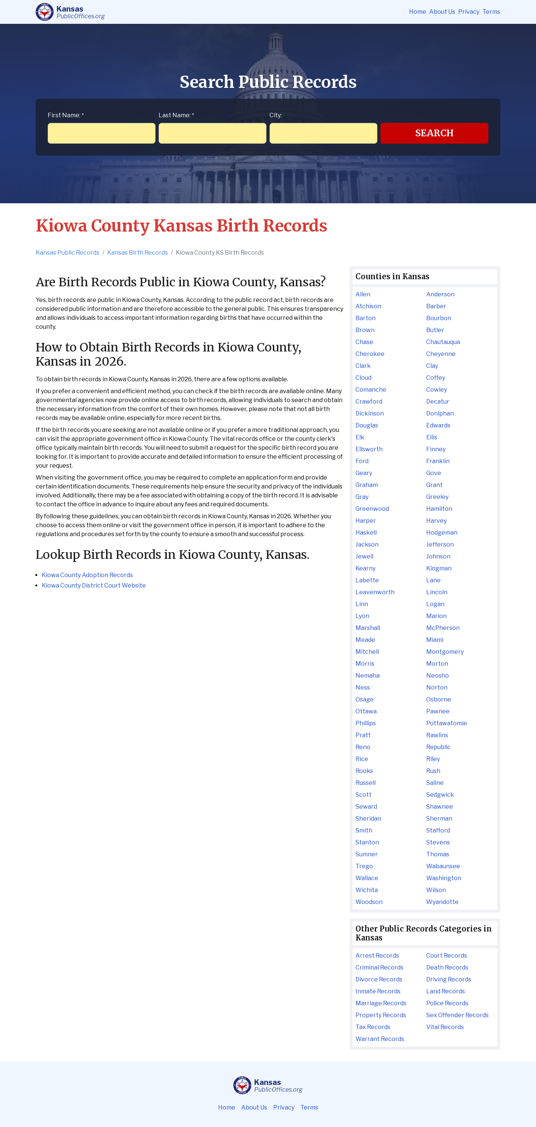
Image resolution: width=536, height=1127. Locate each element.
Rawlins (437, 735)
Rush (433, 770)
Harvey (436, 520)
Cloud (363, 377)
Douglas (366, 425)
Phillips (365, 723)
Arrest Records (377, 955)
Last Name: (176, 115)
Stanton (367, 842)
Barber (436, 306)
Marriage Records (380, 1003)
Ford (361, 461)
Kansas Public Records (67, 252)
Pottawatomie (446, 723)
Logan (435, 604)
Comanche (370, 389)
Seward (366, 806)
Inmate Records (378, 991)
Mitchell (367, 651)
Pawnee (438, 711)
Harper (365, 520)
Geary (363, 473)
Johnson (438, 556)
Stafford (438, 830)
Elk (359, 437)
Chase (364, 342)
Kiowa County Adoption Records (87, 575)
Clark (363, 365)
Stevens (438, 842)
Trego (364, 866)
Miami (434, 639)
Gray (361, 496)
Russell (365, 782)
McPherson (443, 627)
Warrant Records (379, 1038)
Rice (361, 759)
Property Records (380, 1015)
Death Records (447, 967)
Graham (366, 484)
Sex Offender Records (457, 1015)
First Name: (66, 115)
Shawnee (439, 806)
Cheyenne (441, 353)
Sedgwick (440, 794)
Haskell (366, 532)
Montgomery (445, 651)
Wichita (366, 890)
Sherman (439, 818)
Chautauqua (443, 342)
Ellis (431, 437)
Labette (367, 580)
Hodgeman (441, 532)
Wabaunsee (443, 866)
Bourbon (438, 318)
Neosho (437, 675)
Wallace (366, 878)
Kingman (439, 568)
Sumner (366, 854)
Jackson (367, 544)
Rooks (364, 770)
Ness (362, 687)
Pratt (363, 735)
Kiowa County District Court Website (94, 585)
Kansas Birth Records (137, 252)
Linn (361, 604)
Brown (364, 330)
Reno (362, 747)
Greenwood (372, 508)
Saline (435, 782)
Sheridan (368, 818)
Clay (432, 365)
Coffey (435, 377)
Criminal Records (379, 967)
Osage (364, 699)
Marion (436, 616)
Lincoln (436, 592)
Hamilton (439, 508)
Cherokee (370, 353)
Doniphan (440, 413)
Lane (433, 580)
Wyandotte (442, 901)
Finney (436, 449)
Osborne (438, 699)
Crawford (368, 401)
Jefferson (440, 544)
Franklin (438, 461)
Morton (437, 663)
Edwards (438, 425)
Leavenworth (375, 592)
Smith (363, 830)
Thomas (437, 854)
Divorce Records (378, 979)
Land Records (445, 991)
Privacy (468, 11)
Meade (365, 639)
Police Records (447, 1003)
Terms (491, 11)
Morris (364, 663)
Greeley (437, 496)
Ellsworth (369, 449)
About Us (442, 11)
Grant (434, 484)
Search (434, 133)
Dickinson (369, 413)
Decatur (437, 401)
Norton (436, 687)
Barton (365, 318)
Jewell (364, 556)
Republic (438, 747)
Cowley (436, 389)
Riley (433, 759)
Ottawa (366, 711)
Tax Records (372, 1027)
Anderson (440, 294)
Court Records (446, 955)
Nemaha (367, 675)
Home (417, 11)
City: (275, 115)
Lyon (362, 616)
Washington (443, 878)
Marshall (367, 627)
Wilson (436, 890)
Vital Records (445, 1027)
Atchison (368, 306)
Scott (363, 794)
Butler (435, 330)
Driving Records (448, 979)
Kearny (365, 568)
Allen (362, 294)
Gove (433, 473)
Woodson (369, 901)
